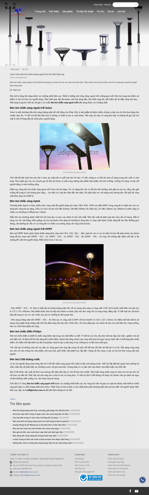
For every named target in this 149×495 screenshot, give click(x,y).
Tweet (12, 399)
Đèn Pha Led (80, 469)
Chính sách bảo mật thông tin (119, 465)
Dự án (111, 11)
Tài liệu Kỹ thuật (84, 11)
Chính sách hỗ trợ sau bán (118, 469)
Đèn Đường (79, 459)
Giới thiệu (54, 11)
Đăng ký (107, 4)
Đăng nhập (98, 4)
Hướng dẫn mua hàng (116, 462)
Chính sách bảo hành (116, 459)
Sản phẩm (67, 11)
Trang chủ (40, 11)
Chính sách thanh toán (116, 472)
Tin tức (100, 11)
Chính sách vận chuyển (116, 475)
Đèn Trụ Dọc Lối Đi (82, 465)
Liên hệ (121, 11)
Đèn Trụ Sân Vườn (82, 462)
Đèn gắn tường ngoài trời (84, 472)
